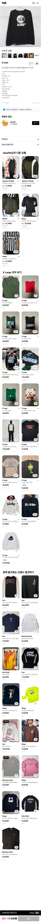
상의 (7, 103)
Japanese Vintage (8, 181)
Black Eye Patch (27, 636)
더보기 (37, 55)
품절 (29, 918)
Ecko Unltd (5, 672)
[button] (3, 26)
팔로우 (35, 123)
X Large (5, 62)
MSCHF (4, 219)
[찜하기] (31, 63)
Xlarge (4, 708)
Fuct (3, 600)
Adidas (4, 256)
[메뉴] (37, 3)
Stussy (24, 219)
